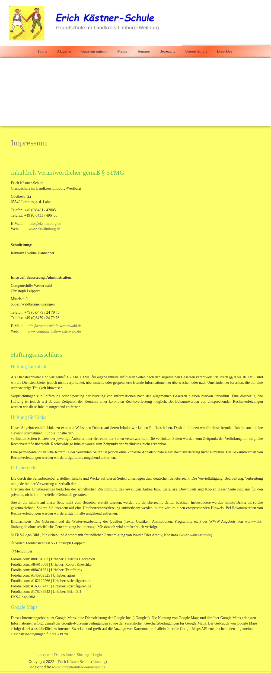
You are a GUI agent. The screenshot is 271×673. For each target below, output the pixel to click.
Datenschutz (63, 655)
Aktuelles (64, 51)
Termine (143, 51)
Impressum (41, 655)
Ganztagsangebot (94, 51)
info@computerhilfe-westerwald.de (54, 326)
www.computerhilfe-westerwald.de (54, 331)
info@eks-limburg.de (45, 224)
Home (42, 51)
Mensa (122, 51)
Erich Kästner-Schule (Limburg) (82, 662)
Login (97, 655)
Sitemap (83, 655)
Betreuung (167, 51)
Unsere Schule (196, 51)
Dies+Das (224, 51)
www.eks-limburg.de (44, 229)
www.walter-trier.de (196, 535)
